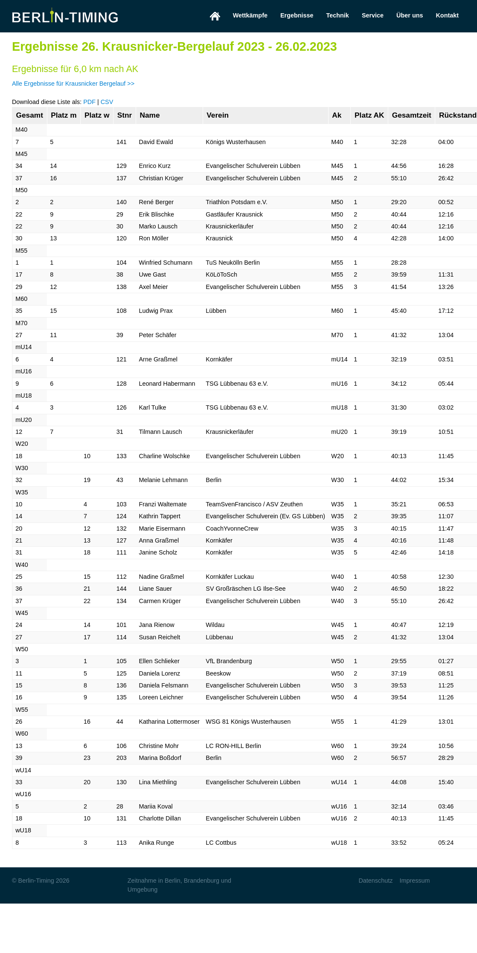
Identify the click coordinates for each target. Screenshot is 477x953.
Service (373, 15)
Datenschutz (375, 880)
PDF (89, 101)
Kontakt (447, 15)
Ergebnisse (297, 15)
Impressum (414, 880)
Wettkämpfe (250, 15)
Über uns (409, 15)
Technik (337, 15)
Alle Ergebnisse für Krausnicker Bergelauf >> (73, 83)
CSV (107, 101)
